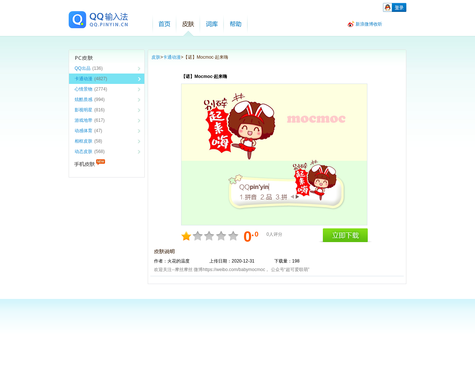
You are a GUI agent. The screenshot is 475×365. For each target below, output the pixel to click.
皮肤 (188, 24)
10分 (233, 236)
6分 (210, 236)
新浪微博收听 (369, 24)
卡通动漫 (172, 57)
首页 (164, 24)
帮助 (236, 24)
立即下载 (345, 235)
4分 (198, 236)
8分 (221, 236)
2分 (187, 236)
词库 (212, 24)
